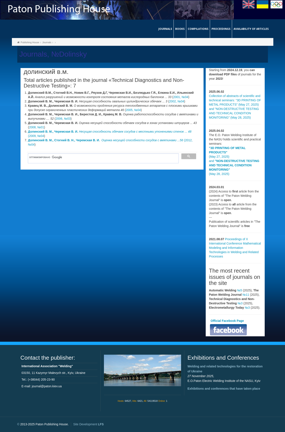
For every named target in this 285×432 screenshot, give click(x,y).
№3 (240, 303)
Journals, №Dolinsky (53, 54)
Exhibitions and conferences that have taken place (224, 388)
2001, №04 (180, 97)
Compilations (198, 29)
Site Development (88, 424)
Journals (165, 29)
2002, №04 (176, 101)
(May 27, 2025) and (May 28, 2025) (234, 161)
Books (180, 29)
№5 (239, 290)
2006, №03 (63, 118)
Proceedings (221, 29)
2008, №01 (36, 127)
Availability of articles (251, 29)
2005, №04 (133, 110)
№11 (245, 294)
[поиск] (102, 157)
